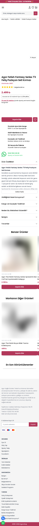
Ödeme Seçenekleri (8, 516)
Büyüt (33, 57)
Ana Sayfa (5, 19)
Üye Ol (4, 442)
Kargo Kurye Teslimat (9, 510)
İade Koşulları (6, 507)
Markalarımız (6, 468)
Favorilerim (5, 454)
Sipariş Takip (6, 448)
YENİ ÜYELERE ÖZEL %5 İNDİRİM (19, 1)
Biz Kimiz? (5, 479)
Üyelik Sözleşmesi (7, 498)
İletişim (4, 476)
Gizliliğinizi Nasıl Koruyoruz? (10, 518)
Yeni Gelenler (6, 462)
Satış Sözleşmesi (7, 495)
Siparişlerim (5, 451)
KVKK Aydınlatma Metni (9, 501)
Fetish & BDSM (15, 19)
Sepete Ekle (19, 287)
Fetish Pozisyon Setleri (29, 19)
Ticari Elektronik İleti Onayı (10, 504)
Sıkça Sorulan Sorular (8, 484)
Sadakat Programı (7, 487)
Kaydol (33, 424)
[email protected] (11, 414)
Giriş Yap (4, 445)
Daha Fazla (19, 192)
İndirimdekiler (6, 465)
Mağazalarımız (6, 482)
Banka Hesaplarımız (8, 513)
